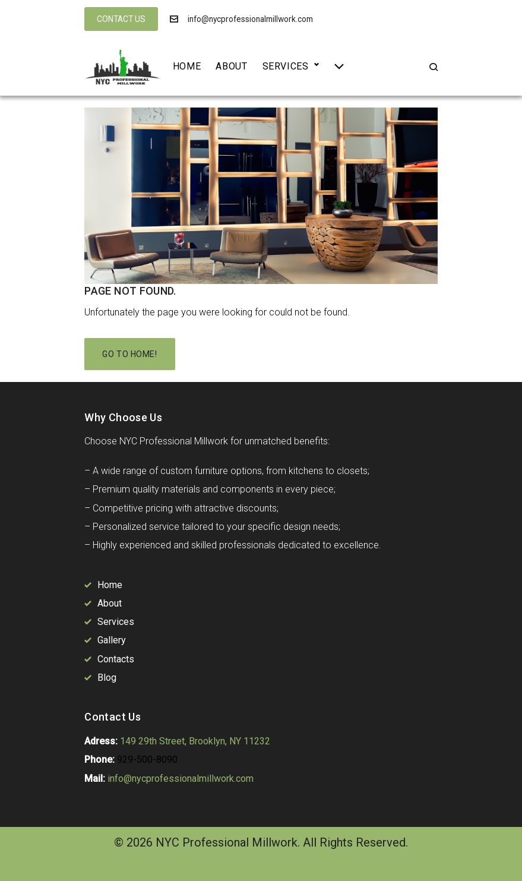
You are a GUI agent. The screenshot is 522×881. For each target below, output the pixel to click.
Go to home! (129, 354)
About (231, 66)
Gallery (111, 640)
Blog (106, 677)
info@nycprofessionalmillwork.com (250, 19)
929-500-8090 (147, 759)
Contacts (115, 659)
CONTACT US (121, 19)
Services (285, 66)
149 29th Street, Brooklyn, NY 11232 (195, 741)
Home (187, 66)
